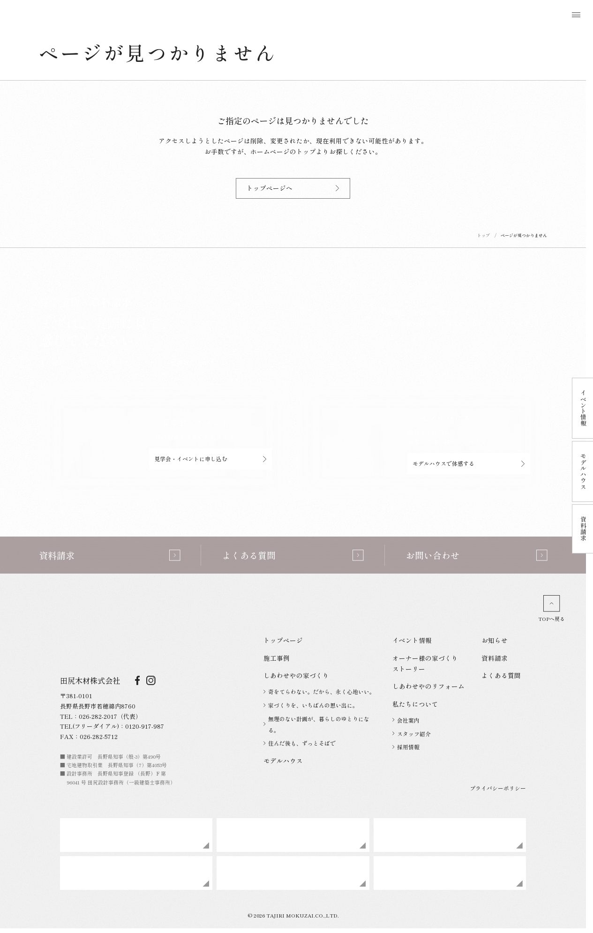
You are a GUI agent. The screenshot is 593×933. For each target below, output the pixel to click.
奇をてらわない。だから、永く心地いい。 (319, 691)
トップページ (283, 640)
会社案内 (406, 720)
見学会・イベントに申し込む (210, 459)
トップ (483, 235)
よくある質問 (501, 675)
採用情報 (406, 747)
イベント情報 (412, 640)
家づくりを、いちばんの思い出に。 (310, 705)
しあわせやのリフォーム (428, 686)
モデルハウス (283, 760)
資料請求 (494, 658)
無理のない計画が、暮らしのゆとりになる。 (316, 724)
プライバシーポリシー (498, 788)
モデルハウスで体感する (469, 463)
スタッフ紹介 (411, 734)
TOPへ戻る (551, 608)
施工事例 (276, 658)
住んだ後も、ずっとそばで (299, 743)
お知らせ (494, 640)
